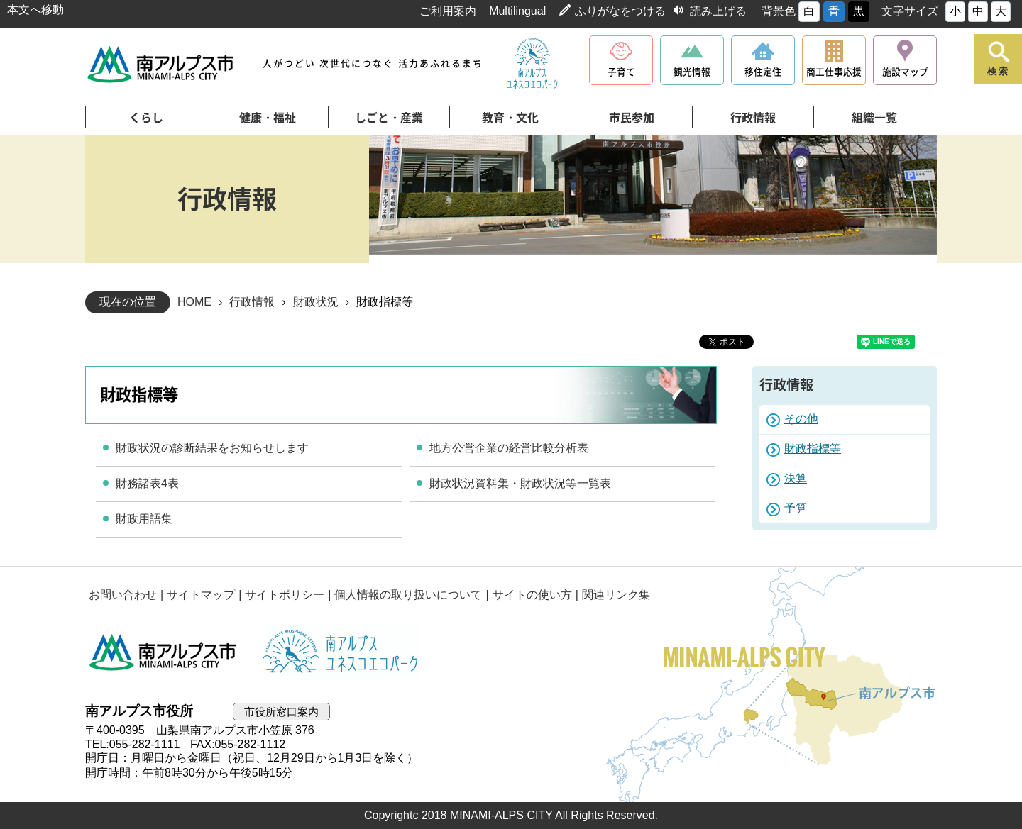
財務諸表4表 (147, 483)
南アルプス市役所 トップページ (161, 64)
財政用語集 (144, 519)
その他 (801, 419)
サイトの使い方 (532, 595)
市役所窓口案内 (281, 712)
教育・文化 (510, 118)
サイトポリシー (284, 595)
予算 (795, 508)
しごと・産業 (389, 118)
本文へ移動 (35, 10)
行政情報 (753, 118)
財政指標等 (812, 449)
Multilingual (517, 11)
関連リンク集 (616, 595)
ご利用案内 (447, 11)
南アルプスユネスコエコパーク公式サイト (532, 63)
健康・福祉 (267, 118)
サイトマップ (201, 595)
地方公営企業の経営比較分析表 (508, 448)
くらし (146, 118)
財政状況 (316, 302)
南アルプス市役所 (163, 652)
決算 (795, 478)
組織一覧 (874, 118)
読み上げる (718, 11)
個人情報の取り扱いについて (408, 595)
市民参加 (631, 118)
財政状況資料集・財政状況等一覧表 (520, 483)
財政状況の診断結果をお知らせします (212, 448)
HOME (194, 302)
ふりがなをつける (620, 11)
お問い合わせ (123, 595)
